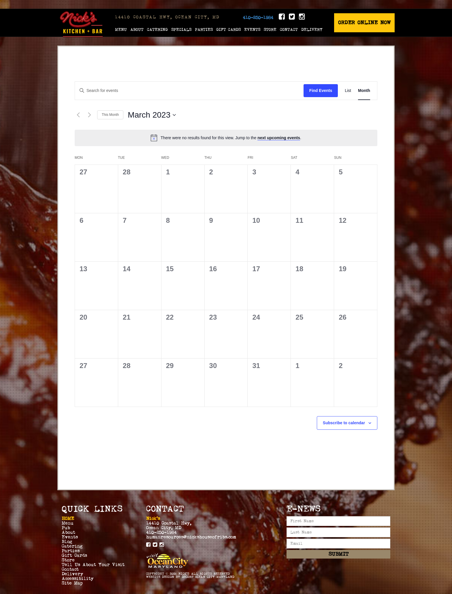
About (137, 29)
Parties (204, 29)
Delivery (312, 29)
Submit (339, 554)
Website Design (160, 577)
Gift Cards (228, 29)
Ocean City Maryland (214, 577)
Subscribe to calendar (344, 422)
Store (270, 29)
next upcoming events (278, 137)
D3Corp (187, 577)
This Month (110, 115)
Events (252, 29)
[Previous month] (78, 115)
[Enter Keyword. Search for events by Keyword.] (189, 91)
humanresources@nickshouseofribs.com (191, 537)
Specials (181, 29)
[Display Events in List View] (348, 91)
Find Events (320, 90)
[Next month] (89, 115)
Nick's (183, 574)
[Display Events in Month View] (364, 91)
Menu (121, 29)
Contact (289, 29)
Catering (157, 29)
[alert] (226, 138)
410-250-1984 (258, 17)
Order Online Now (364, 22)
